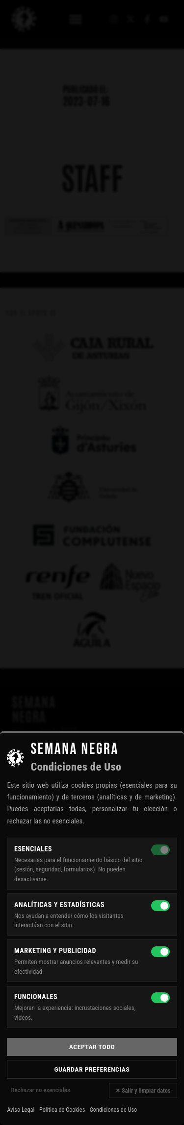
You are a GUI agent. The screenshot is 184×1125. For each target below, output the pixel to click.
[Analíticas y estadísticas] (160, 905)
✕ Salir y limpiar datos (142, 1090)
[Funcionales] (160, 997)
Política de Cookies (62, 1109)
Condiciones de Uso (113, 1109)
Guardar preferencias (92, 1069)
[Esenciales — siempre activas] (160, 849)
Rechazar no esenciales (40, 1090)
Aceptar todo (92, 1047)
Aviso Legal (20, 1109)
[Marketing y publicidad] (160, 951)
